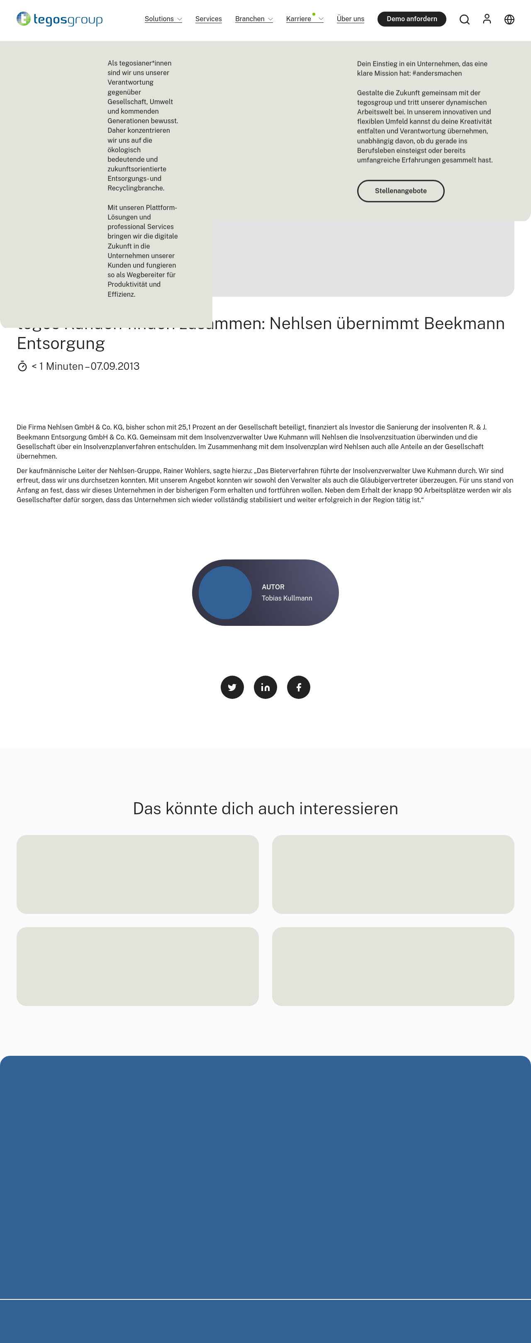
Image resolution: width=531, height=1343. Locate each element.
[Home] (59, 19)
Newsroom (61, 53)
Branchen (250, 19)
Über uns (351, 19)
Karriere (300, 19)
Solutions (159, 19)
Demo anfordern (412, 19)
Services (208, 19)
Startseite (29, 53)
